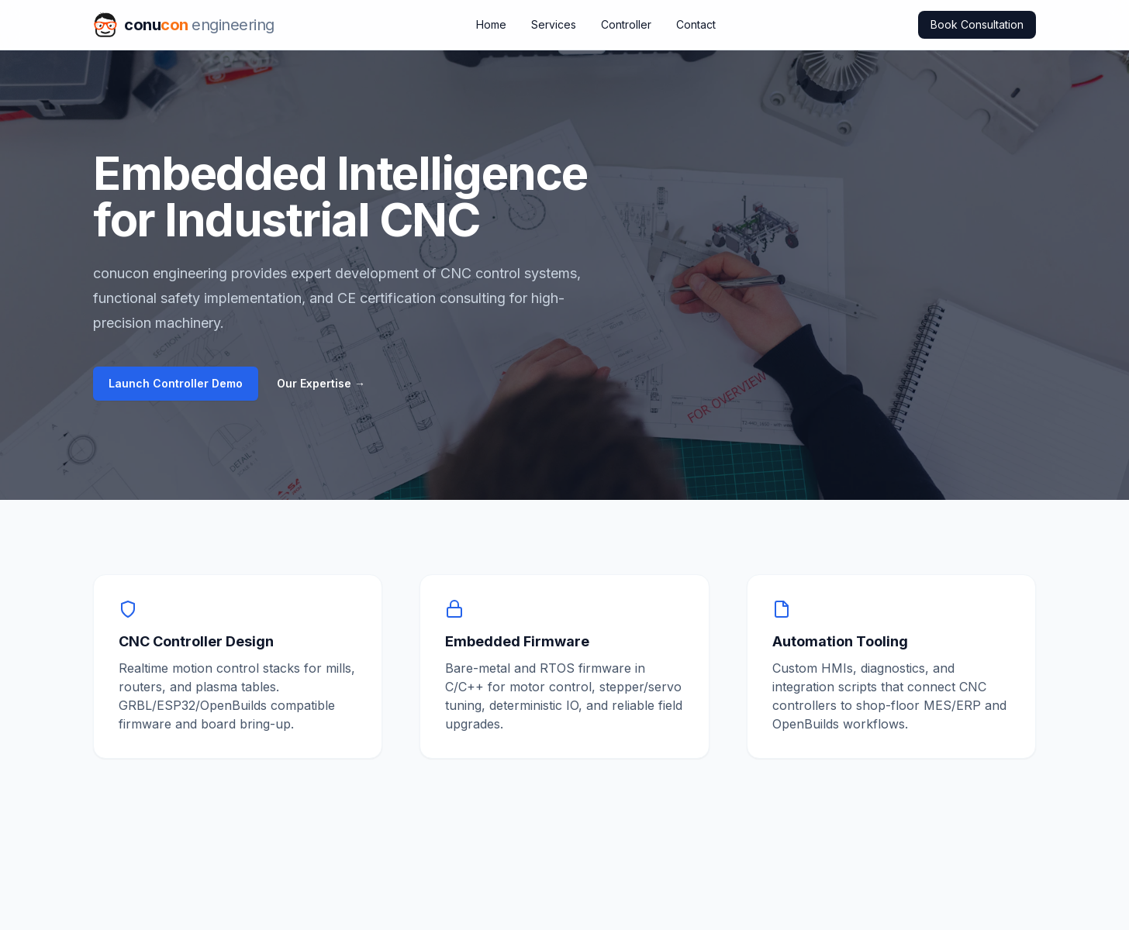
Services (553, 24)
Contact (696, 24)
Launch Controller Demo (176, 383)
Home (491, 24)
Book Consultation (977, 24)
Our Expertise (321, 383)
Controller (626, 24)
